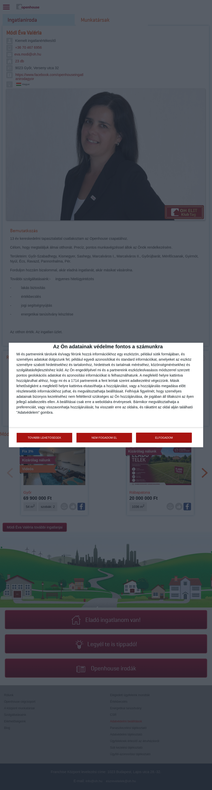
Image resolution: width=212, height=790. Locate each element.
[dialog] (106, 395)
